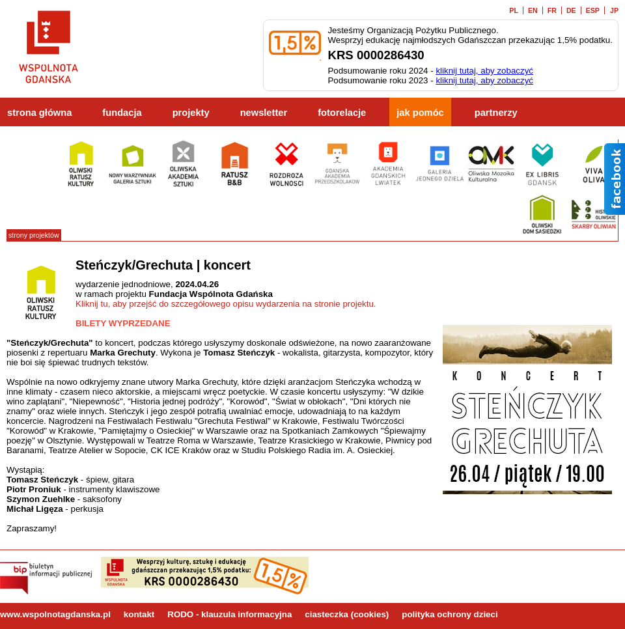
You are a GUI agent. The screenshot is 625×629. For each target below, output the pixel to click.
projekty (191, 112)
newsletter (264, 112)
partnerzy (496, 112)
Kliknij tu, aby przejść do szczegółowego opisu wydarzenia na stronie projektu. (226, 304)
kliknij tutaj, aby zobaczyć (484, 71)
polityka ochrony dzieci (449, 614)
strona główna (39, 112)
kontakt (139, 614)
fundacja (121, 112)
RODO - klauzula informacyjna (229, 614)
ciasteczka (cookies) (347, 614)
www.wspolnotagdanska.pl (55, 614)
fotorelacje (342, 112)
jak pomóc (420, 112)
